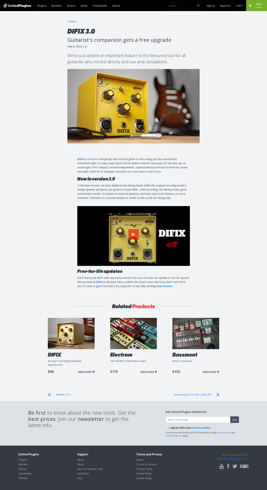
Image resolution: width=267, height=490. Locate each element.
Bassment (184, 354)
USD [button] (238, 5)
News (84, 5)
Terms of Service (174, 435)
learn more (86, 371)
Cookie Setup (144, 478)
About (116, 5)
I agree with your (190, 427)
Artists (71, 5)
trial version (164, 286)
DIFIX (80, 159)
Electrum (121, 354)
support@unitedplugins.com (232, 458)
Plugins (41, 5)
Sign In (211, 5)
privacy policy (201, 427)
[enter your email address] (198, 419)
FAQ (79, 478)
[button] (256, 5)
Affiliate (22, 478)
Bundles (57, 5)
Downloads (100, 5)
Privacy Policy (224, 432)
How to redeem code (90, 469)
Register (225, 5)
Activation (83, 473)
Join (235, 419)
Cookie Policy (144, 473)
